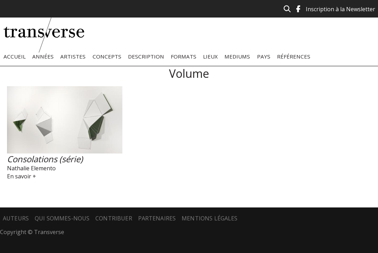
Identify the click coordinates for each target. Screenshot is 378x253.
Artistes (73, 56)
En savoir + (21, 176)
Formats (183, 56)
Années (43, 56)
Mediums (237, 56)
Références (293, 56)
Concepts (107, 56)
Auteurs (16, 218)
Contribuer (113, 218)
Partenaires (157, 218)
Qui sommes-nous (62, 218)
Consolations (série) (45, 159)
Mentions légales (210, 218)
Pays (263, 56)
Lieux (210, 56)
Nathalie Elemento (31, 168)
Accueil (15, 56)
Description (146, 56)
